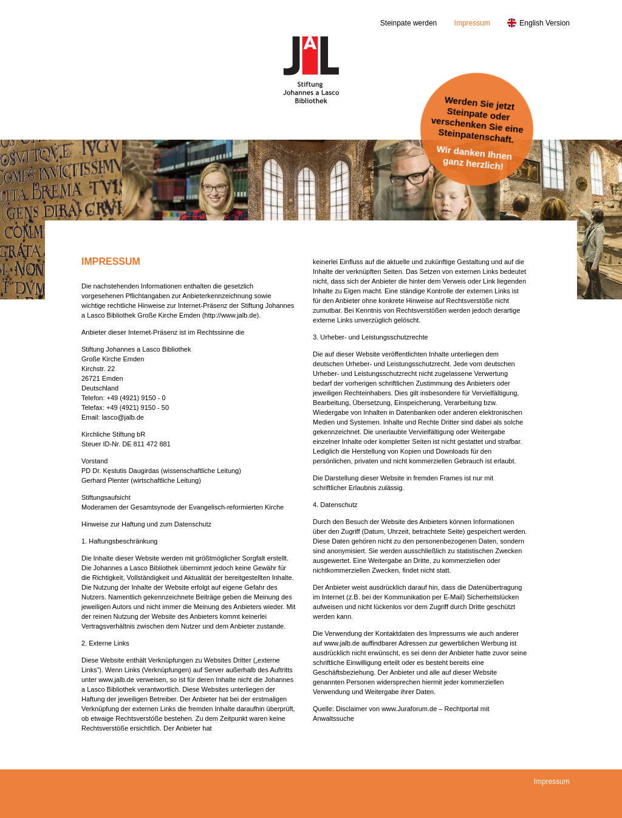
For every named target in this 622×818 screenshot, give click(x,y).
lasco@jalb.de (123, 417)
